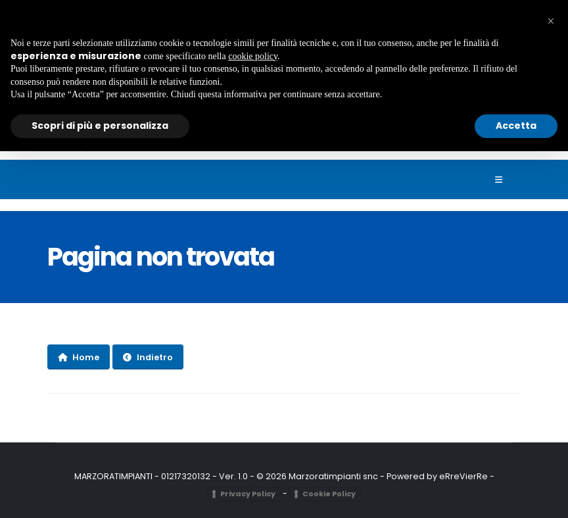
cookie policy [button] (252, 56)
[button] (550, 21)
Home (78, 357)
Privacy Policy (247, 493)
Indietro (148, 357)
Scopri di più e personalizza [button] (100, 125)
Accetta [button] (516, 125)
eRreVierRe (463, 476)
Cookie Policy (329, 493)
